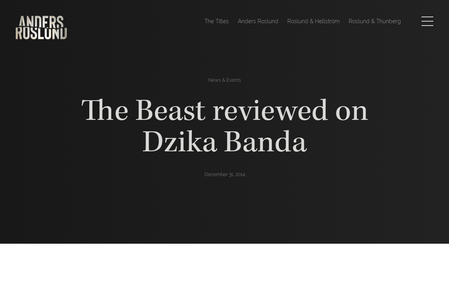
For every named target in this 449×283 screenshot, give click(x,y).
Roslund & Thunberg (375, 21)
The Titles (216, 21)
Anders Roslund (258, 21)
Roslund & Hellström (313, 21)
